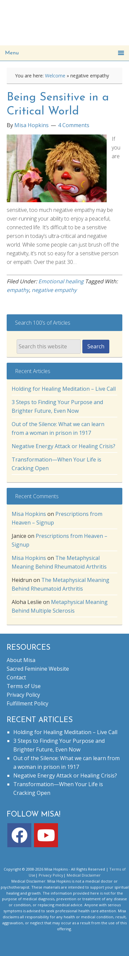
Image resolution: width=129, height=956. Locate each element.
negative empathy (54, 290)
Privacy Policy (23, 694)
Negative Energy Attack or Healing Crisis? (63, 446)
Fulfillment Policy (27, 703)
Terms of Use (24, 686)
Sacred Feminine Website (38, 668)
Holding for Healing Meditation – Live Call (64, 388)
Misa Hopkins (29, 514)
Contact (16, 677)
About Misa (21, 660)
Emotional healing (61, 281)
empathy (18, 290)
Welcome (55, 75)
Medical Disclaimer (84, 875)
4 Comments (73, 125)
